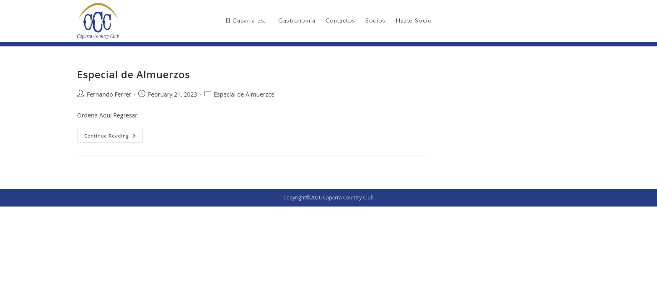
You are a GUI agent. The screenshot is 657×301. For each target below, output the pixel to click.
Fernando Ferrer (109, 94)
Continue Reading (113, 134)
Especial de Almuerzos (133, 74)
